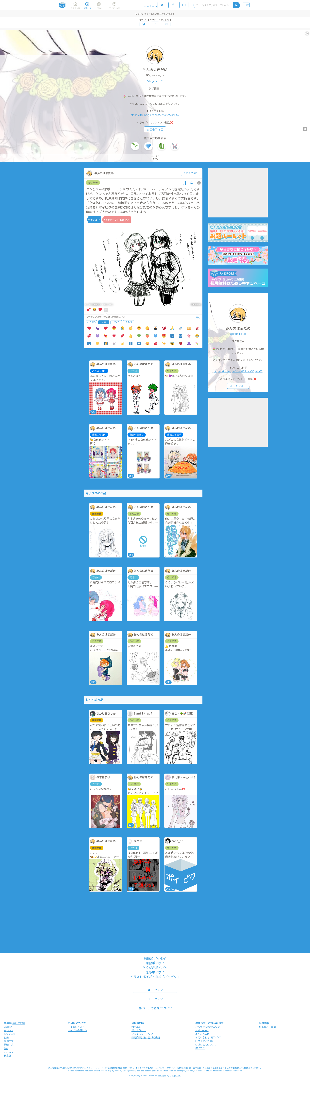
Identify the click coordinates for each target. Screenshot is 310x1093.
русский (8, 1052)
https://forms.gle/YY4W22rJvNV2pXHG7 (155, 115)
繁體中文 (8, 1044)
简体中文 (8, 1041)
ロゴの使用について (206, 1044)
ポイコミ (200, 1048)
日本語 (7, 1055)
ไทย (6, 1048)
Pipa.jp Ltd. (175, 1075)
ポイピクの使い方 (77, 1030)
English (8, 1026)
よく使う (91, 322)
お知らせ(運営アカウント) (209, 1026)
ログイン (155, 989)
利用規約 (136, 1026)
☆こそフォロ (155, 129)
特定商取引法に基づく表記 (145, 1037)
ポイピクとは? (76, 1026)
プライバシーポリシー (143, 1034)
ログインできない (204, 1041)
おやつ (116, 322)
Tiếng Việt (9, 1034)
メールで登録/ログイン (155, 1007)
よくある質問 (202, 1034)
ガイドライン (138, 1030)
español (8, 1030)
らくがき (93, 182)
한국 (6, 1037)
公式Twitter (202, 1030)
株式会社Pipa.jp (267, 1026)
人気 (104, 322)
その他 (128, 322)
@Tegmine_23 (156, 75)
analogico (162, 1075)
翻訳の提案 (18, 1023)
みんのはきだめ (155, 69)
